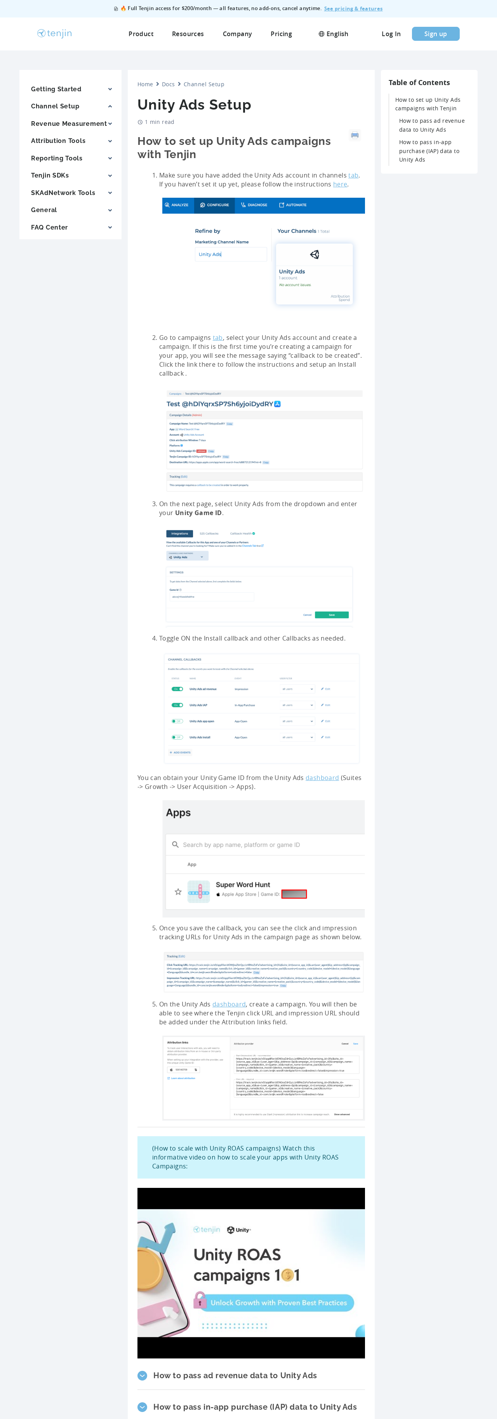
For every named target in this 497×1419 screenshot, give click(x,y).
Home (145, 84)
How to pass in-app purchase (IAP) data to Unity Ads (429, 150)
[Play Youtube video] (251, 1273)
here (340, 184)
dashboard (322, 777)
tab (353, 175)
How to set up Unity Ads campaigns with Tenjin (428, 104)
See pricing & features (353, 8)
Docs (168, 84)
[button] (251, 1376)
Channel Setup (204, 84)
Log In (391, 34)
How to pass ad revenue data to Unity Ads (432, 125)
